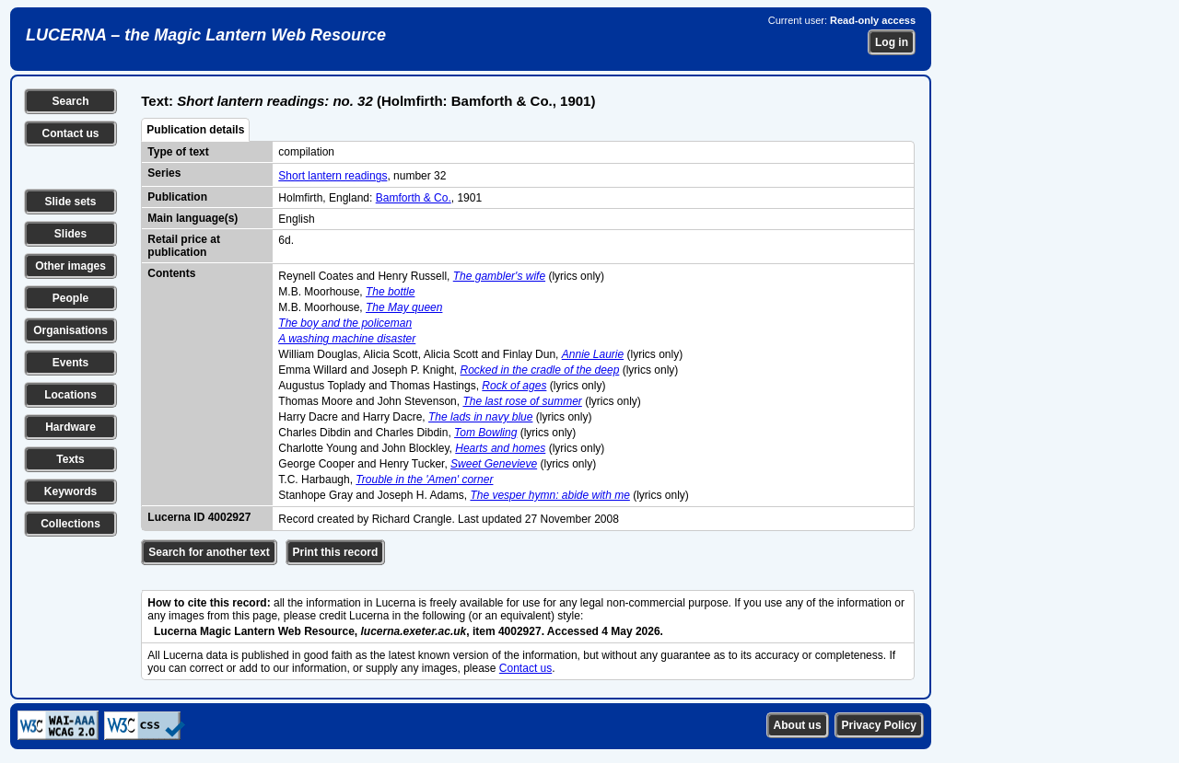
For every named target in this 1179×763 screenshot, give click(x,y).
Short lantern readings (332, 175)
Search (70, 101)
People (70, 298)
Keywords (70, 491)
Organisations (70, 330)
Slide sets (70, 201)
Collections (70, 523)
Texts (70, 459)
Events (70, 362)
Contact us (70, 133)
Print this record (336, 552)
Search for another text (208, 552)
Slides (70, 233)
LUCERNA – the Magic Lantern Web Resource (206, 35)
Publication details (195, 129)
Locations (70, 394)
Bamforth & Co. (413, 197)
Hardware (70, 427)
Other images (70, 266)
